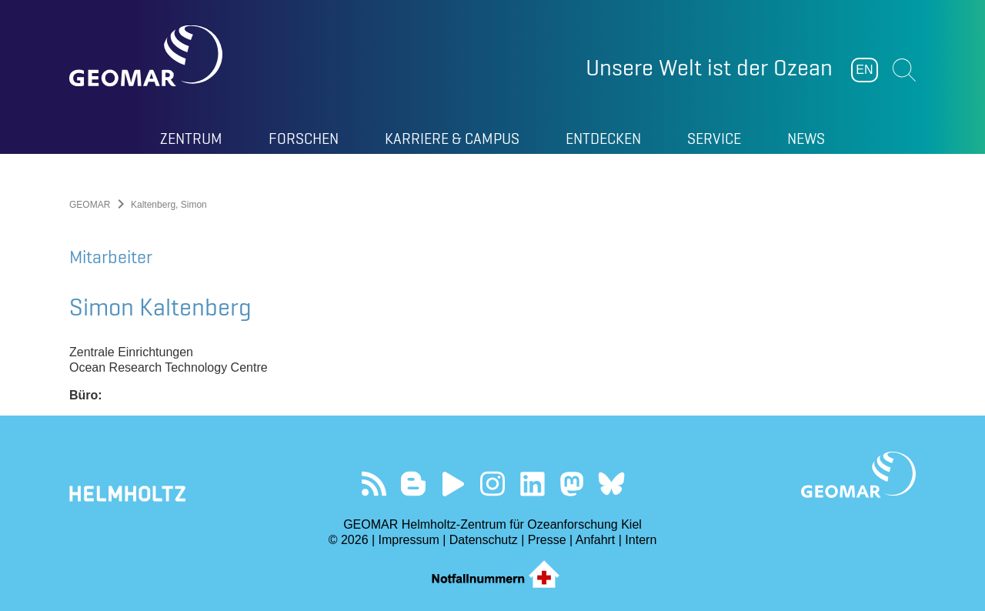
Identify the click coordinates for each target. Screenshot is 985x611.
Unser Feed (373, 483)
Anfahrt (596, 539)
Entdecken (603, 139)
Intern (640, 539)
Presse (547, 539)
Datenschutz (483, 539)
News (806, 139)
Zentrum (191, 139)
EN (864, 69)
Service (714, 139)
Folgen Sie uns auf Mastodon (571, 483)
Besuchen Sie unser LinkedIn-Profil (532, 483)
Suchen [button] (904, 70)
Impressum (409, 539)
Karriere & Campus (452, 139)
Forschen (304, 139)
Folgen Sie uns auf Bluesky (611, 483)
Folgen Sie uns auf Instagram (492, 483)
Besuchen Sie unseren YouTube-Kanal (452, 483)
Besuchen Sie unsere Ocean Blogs (413, 483)
